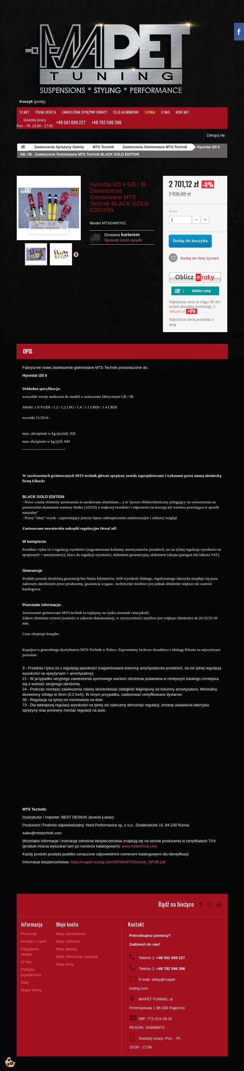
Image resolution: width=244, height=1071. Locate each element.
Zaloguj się (216, 135)
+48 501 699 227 (71, 122)
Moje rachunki (68, 941)
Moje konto (67, 924)
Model (95, 223)
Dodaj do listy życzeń (199, 258)
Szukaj (150, 112)
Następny (76, 254)
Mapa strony (31, 990)
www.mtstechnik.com (139, 846)
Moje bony (65, 964)
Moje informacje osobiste (77, 956)
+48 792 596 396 (106, 122)
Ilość (173, 211)
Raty (25, 982)
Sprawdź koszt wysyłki (123, 240)
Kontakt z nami (33, 941)
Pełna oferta (45, 112)
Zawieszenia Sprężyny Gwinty (84, 112)
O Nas (165, 112)
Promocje (29, 934)
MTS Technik (103, 147)
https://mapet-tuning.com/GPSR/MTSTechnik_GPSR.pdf (118, 862)
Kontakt (182, 112)
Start (25, 112)
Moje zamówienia (71, 934)
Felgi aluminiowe (126, 112)
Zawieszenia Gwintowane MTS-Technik (154, 147)
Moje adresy (66, 949)
